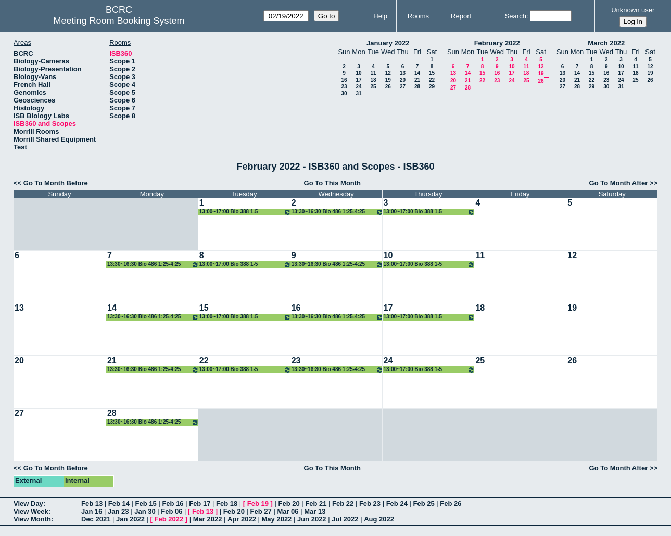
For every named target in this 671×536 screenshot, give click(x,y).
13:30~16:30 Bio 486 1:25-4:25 (337, 212)
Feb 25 (423, 503)
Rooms (418, 16)
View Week (31, 511)
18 (373, 80)
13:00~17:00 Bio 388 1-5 (245, 212)
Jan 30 (144, 511)
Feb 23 (370, 503)
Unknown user (632, 10)
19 (388, 80)
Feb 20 (288, 503)
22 (432, 80)
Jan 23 (118, 511)
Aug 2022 (379, 519)
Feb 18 (226, 503)
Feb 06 (171, 511)
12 (388, 73)
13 (403, 73)
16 (344, 80)
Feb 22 (342, 503)
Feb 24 (397, 503)
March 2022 (606, 43)
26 (388, 87)
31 (358, 93)
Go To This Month (332, 183)
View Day (28, 503)
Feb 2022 (169, 519)
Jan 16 (91, 511)
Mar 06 (287, 511)
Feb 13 (92, 503)
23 (344, 87)
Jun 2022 (311, 519)
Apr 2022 (241, 519)
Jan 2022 (130, 519)
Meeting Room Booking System (118, 21)
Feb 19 (258, 503)
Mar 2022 (207, 519)
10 (358, 73)
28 (417, 87)
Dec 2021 (95, 519)
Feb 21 (315, 503)
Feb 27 (261, 511)
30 (344, 93)
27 (403, 87)
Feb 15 (146, 503)
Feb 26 (450, 503)
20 (403, 80)
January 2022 (387, 43)
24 (358, 87)
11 (373, 73)
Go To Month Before (55, 183)
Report (461, 16)
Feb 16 (172, 503)
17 (358, 80)
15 (432, 73)
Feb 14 (119, 503)
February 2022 (497, 43)
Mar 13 (314, 511)
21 (417, 80)
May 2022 (277, 519)
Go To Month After (618, 183)
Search (515, 16)
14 (417, 73)
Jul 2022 (345, 519)
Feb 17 (199, 503)
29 (432, 87)
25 (373, 87)
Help (380, 16)
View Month (32, 519)
